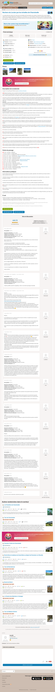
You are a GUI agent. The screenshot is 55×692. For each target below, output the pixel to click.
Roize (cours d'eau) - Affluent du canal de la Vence (27, 155)
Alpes (35, 41)
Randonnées (10, 7)
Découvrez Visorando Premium (40, 54)
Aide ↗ (16, 7)
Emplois (3, 680)
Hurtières (17, 117)
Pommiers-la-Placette (38, 43)
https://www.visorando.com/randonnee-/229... (12, 301)
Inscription (45, 7)
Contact (3, 686)
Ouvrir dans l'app (8, 60)
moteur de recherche (34, 627)
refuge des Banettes (42, 126)
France (33, 40)
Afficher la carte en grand (27, 664)
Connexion (50, 7)
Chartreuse (38, 41)
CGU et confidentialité (6, 676)
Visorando (3, 9)
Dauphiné (42, 41)
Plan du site (4, 678)
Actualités (4, 682)
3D (49, 661)
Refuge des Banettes (24, 160)
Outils (4, 7)
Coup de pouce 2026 (6, 684)
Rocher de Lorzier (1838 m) (25, 159)
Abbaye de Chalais (24, 166)
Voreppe (27, 104)
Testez (9, 27)
